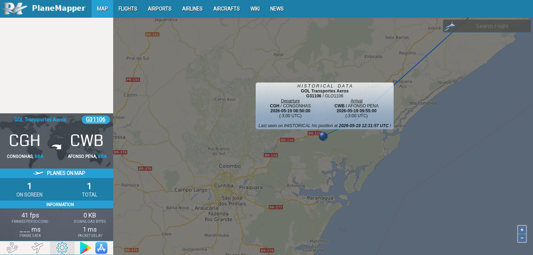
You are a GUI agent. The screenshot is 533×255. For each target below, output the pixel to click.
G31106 (95, 119)
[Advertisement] (56, 65)
